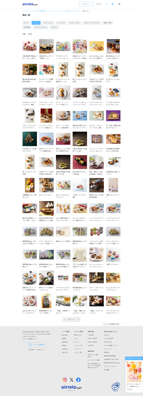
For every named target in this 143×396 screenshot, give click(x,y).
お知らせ (106, 335)
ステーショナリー (41, 27)
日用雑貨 (27, 27)
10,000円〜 (91, 345)
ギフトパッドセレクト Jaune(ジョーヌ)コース (64, 11)
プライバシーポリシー (110, 366)
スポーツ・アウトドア (91, 23)
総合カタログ (78, 335)
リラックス (77, 349)
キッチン (54, 27)
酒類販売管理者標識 (110, 356)
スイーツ (36, 23)
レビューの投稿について (31, 339)
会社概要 (106, 370)
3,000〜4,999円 (92, 338)
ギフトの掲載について (110, 345)
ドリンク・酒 (78, 345)
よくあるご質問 (108, 338)
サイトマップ (108, 349)
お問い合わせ (108, 342)
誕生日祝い (65, 335)
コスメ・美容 (78, 352)
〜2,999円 (91, 335)
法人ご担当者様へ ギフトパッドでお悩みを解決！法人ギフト (94, 365)
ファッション (48, 23)
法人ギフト (85, 4)
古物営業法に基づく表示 (111, 359)
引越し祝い (65, 352)
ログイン (99, 4)
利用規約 (106, 352)
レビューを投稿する (37, 344)
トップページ (27, 11)
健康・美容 (107, 23)
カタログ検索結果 (40, 11)
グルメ (26, 23)
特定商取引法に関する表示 (112, 363)
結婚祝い (64, 338)
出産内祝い (65, 349)
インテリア (61, 23)
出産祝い (64, 345)
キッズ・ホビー (74, 23)
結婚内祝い (65, 342)
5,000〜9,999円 (92, 342)
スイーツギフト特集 (94, 360)
